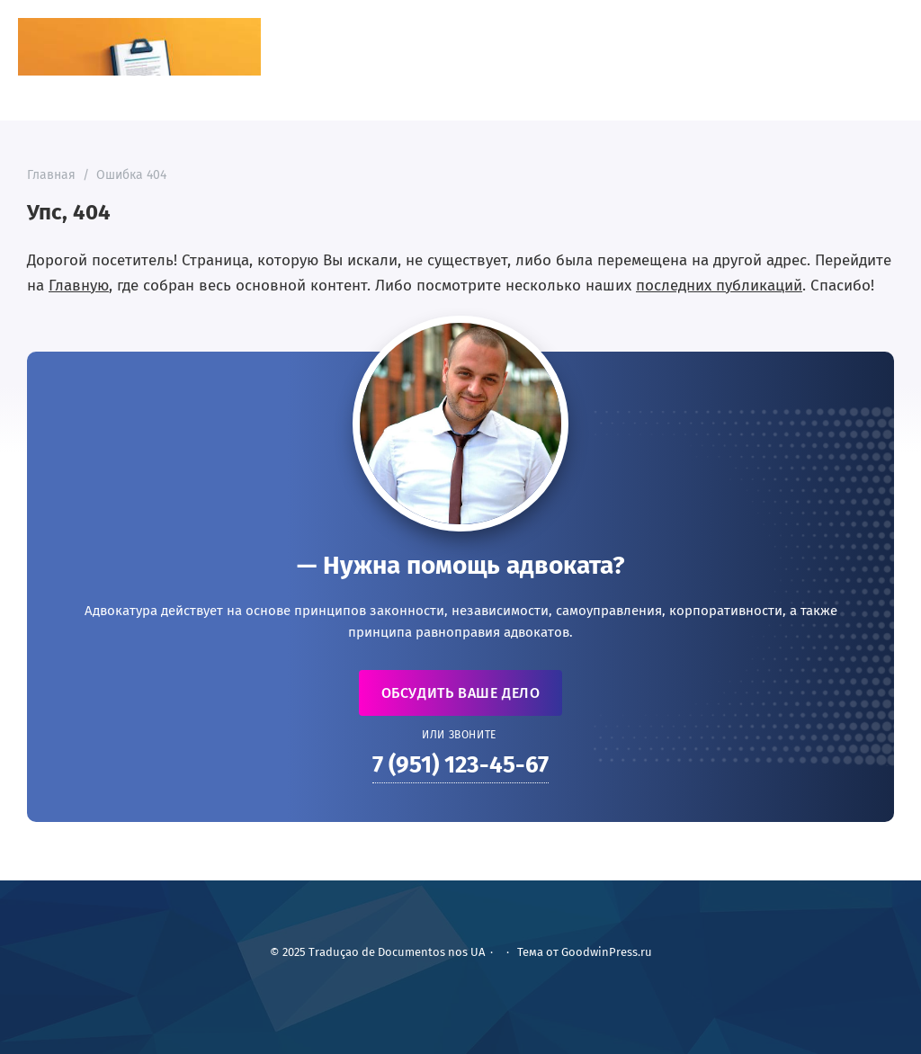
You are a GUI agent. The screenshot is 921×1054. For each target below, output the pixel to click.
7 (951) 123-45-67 (460, 765)
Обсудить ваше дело (461, 692)
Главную (79, 285)
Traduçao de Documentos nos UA (139, 47)
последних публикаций (719, 285)
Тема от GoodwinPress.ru (584, 952)
